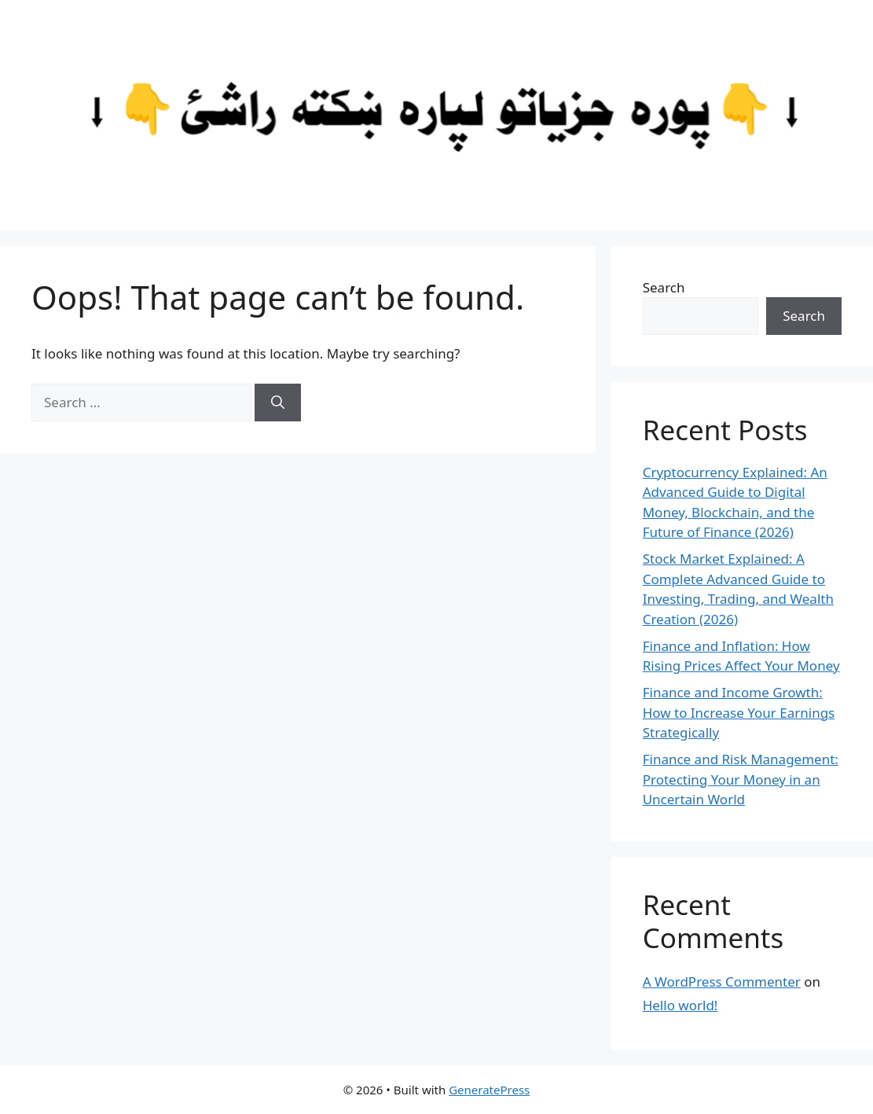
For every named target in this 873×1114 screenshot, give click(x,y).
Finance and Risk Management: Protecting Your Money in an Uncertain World (740, 779)
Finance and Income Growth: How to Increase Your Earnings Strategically (739, 712)
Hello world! (680, 1005)
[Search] (278, 402)
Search (664, 287)
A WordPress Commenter (722, 981)
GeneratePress (489, 1089)
